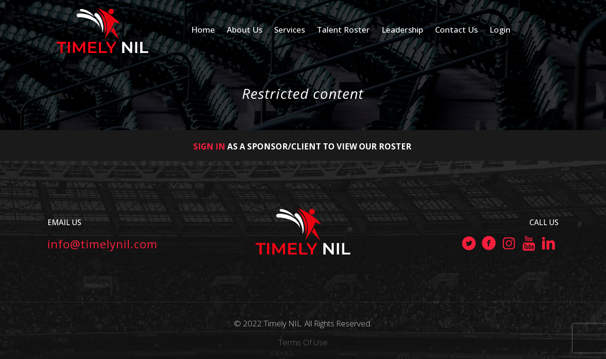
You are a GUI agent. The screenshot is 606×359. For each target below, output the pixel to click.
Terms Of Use (303, 342)
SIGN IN (209, 146)
